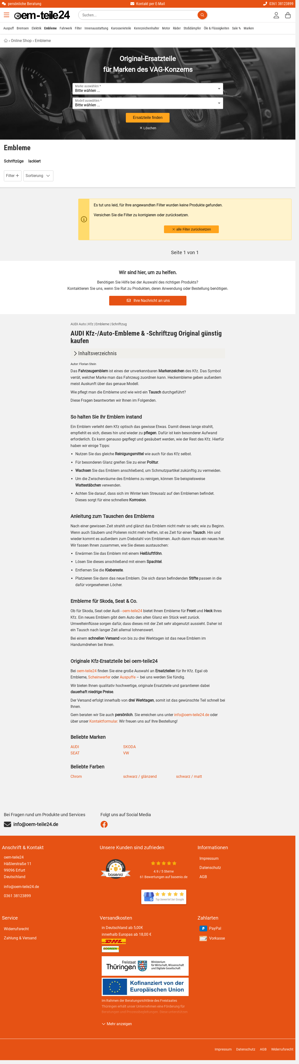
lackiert (34, 161)
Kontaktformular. (103, 721)
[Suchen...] (202, 15)
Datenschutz (210, 867)
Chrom (76, 776)
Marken (249, 28)
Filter (78, 28)
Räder (177, 28)
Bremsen (23, 28)
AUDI (75, 747)
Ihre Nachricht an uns (148, 300)
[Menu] (7, 15)
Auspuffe (127, 677)
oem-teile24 (132, 611)
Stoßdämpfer (192, 28)
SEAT (75, 753)
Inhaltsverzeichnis (94, 353)
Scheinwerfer (98, 677)
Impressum (209, 858)
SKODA (129, 747)
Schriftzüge (13, 161)
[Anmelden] (276, 15)
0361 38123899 (278, 3)
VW (126, 753)
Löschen (147, 128)
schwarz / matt (189, 776)
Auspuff (8, 28)
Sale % (236, 28)
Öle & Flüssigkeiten (216, 28)
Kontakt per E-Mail (147, 3)
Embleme (50, 28)
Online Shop (21, 40)
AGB (203, 876)
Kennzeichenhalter (146, 28)
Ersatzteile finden (148, 117)
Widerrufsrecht (16, 929)
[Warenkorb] (287, 15)
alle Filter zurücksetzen (191, 229)
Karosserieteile (121, 28)
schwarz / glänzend (140, 776)
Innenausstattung (96, 28)
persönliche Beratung (21, 3)
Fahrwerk (66, 28)
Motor (166, 28)
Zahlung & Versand (20, 938)
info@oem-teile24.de (191, 714)
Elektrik (36, 28)
